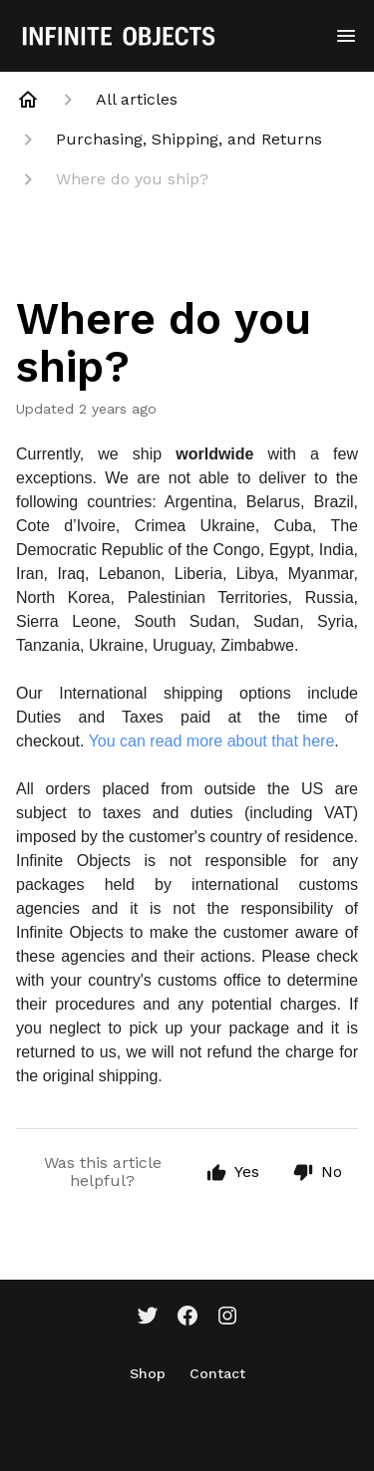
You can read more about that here (212, 741)
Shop (148, 1373)
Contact (217, 1373)
